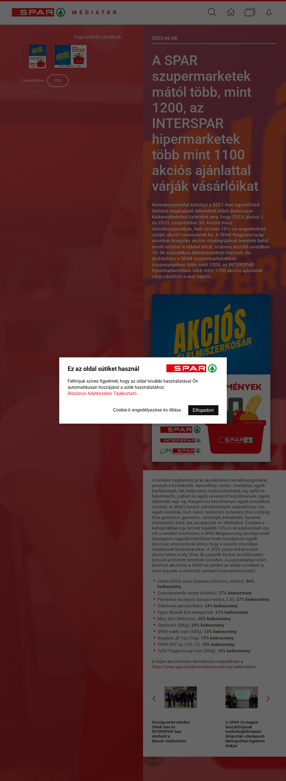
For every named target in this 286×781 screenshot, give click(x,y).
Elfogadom (203, 410)
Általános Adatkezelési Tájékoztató (102, 393)
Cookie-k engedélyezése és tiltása (147, 410)
